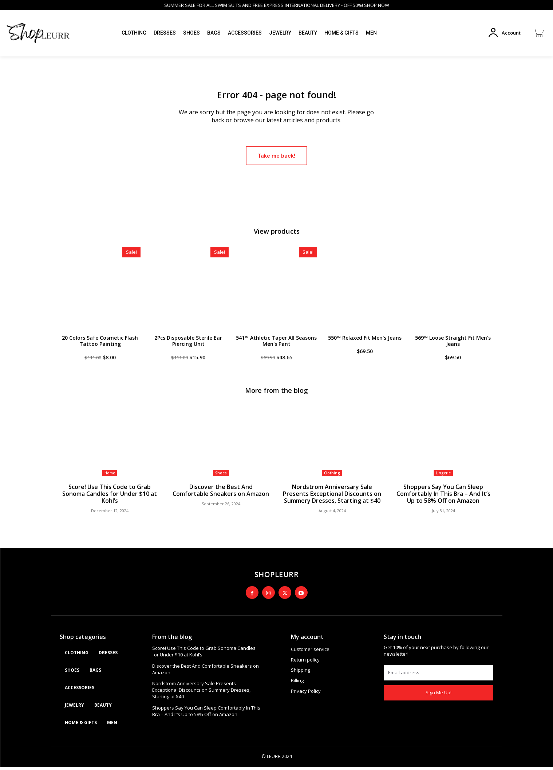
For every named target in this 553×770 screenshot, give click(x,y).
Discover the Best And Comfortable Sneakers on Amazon (220, 494)
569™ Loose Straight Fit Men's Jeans (453, 344)
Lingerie (443, 477)
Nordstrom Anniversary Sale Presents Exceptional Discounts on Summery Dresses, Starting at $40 (332, 497)
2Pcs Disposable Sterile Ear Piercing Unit (188, 344)
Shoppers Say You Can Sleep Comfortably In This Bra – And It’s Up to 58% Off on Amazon (443, 497)
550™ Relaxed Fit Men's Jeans (365, 341)
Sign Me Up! (438, 695)
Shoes (221, 477)
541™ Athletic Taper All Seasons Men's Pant (276, 344)
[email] (439, 676)
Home (109, 477)
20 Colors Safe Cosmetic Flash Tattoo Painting (100, 344)
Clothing (332, 477)
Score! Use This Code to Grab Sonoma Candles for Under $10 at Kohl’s (110, 497)
